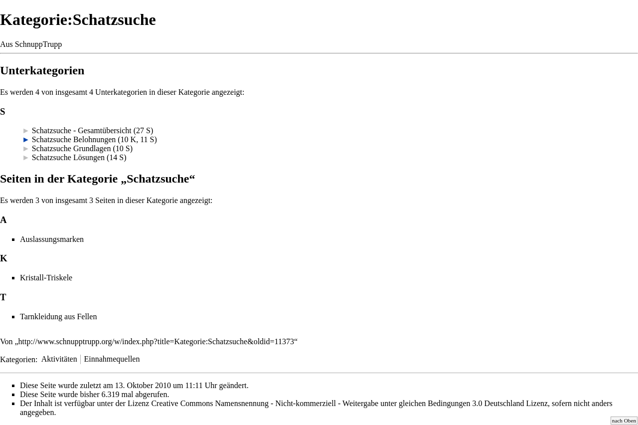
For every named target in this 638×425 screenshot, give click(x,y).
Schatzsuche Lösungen (68, 157)
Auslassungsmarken (52, 239)
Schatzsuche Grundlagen (71, 148)
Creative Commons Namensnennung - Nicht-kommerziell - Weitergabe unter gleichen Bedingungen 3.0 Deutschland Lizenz (349, 403)
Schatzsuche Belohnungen (74, 139)
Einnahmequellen (112, 359)
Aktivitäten (59, 359)
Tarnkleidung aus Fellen (58, 316)
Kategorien (17, 359)
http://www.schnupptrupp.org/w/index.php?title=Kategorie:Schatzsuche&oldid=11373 (156, 341)
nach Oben (624, 421)
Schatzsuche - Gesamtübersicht (82, 130)
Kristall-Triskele (46, 277)
